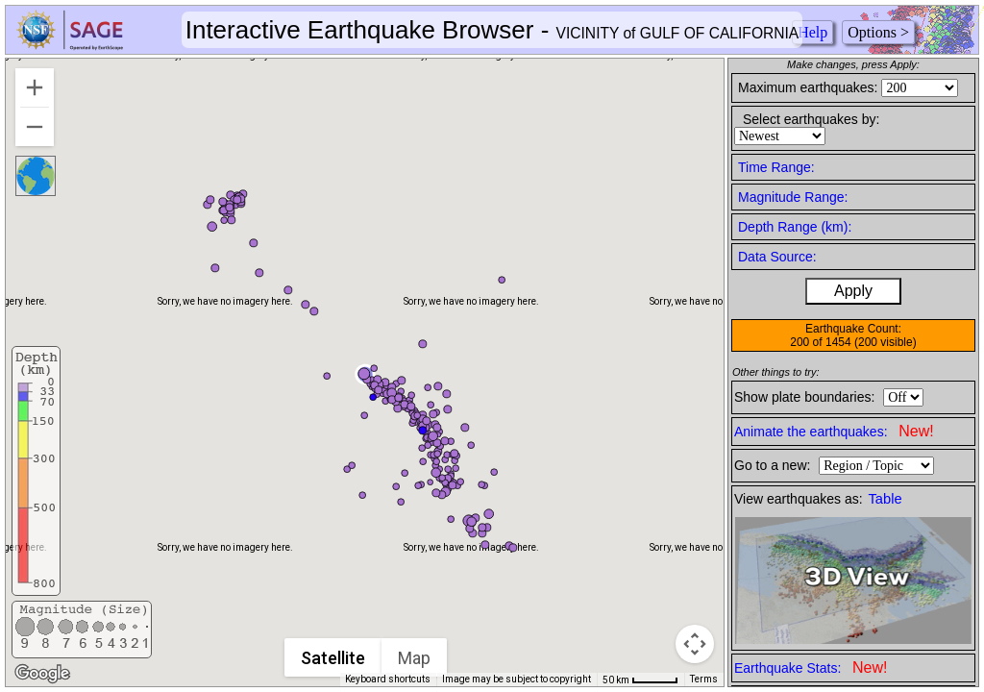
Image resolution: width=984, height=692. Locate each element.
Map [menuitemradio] (414, 658)
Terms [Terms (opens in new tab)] (704, 679)
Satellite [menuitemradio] (333, 658)
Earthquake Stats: (810, 667)
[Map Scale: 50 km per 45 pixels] (640, 679)
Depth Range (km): (794, 227)
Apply (853, 291)
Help (812, 32)
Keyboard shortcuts (387, 679)
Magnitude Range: (793, 197)
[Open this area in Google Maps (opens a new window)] (42, 673)
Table (885, 499)
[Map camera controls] (695, 644)
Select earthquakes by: (811, 119)
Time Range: (776, 167)
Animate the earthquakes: (834, 431)
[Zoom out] (34, 127)
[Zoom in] (34, 87)
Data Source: (777, 256)
